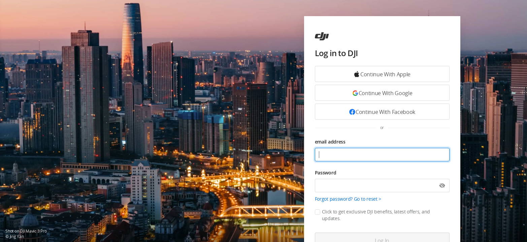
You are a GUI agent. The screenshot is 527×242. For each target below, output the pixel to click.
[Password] (382, 185)
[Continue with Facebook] (382, 112)
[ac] (322, 36)
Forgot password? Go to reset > (348, 199)
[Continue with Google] (382, 74)
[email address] (382, 154)
